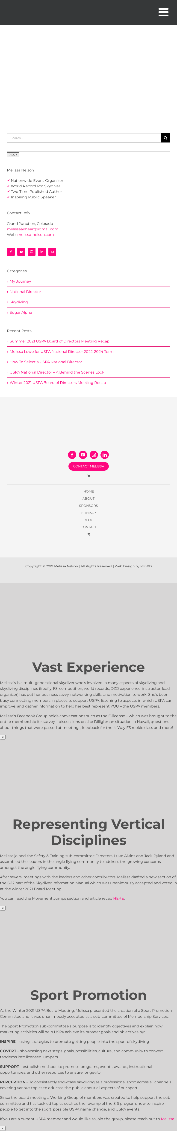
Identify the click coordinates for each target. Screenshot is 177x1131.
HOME (88, 491)
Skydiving (19, 302)
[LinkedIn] (42, 252)
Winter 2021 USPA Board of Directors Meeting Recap (58, 382)
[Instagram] (31, 252)
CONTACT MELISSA (88, 466)
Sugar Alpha (21, 312)
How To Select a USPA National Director (46, 362)
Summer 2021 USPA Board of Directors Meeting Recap (59, 341)
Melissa (167, 1119)
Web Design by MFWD (133, 566)
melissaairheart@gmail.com (32, 229)
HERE (118, 898)
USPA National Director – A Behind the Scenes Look (57, 372)
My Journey (20, 281)
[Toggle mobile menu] (164, 12)
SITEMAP (88, 513)
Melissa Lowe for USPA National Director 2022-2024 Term (62, 351)
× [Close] (3, 737)
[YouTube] (21, 252)
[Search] (165, 137)
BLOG (88, 520)
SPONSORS (88, 506)
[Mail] (52, 252)
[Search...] (84, 137)
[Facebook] (11, 252)
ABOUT (88, 498)
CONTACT (89, 527)
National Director (25, 292)
